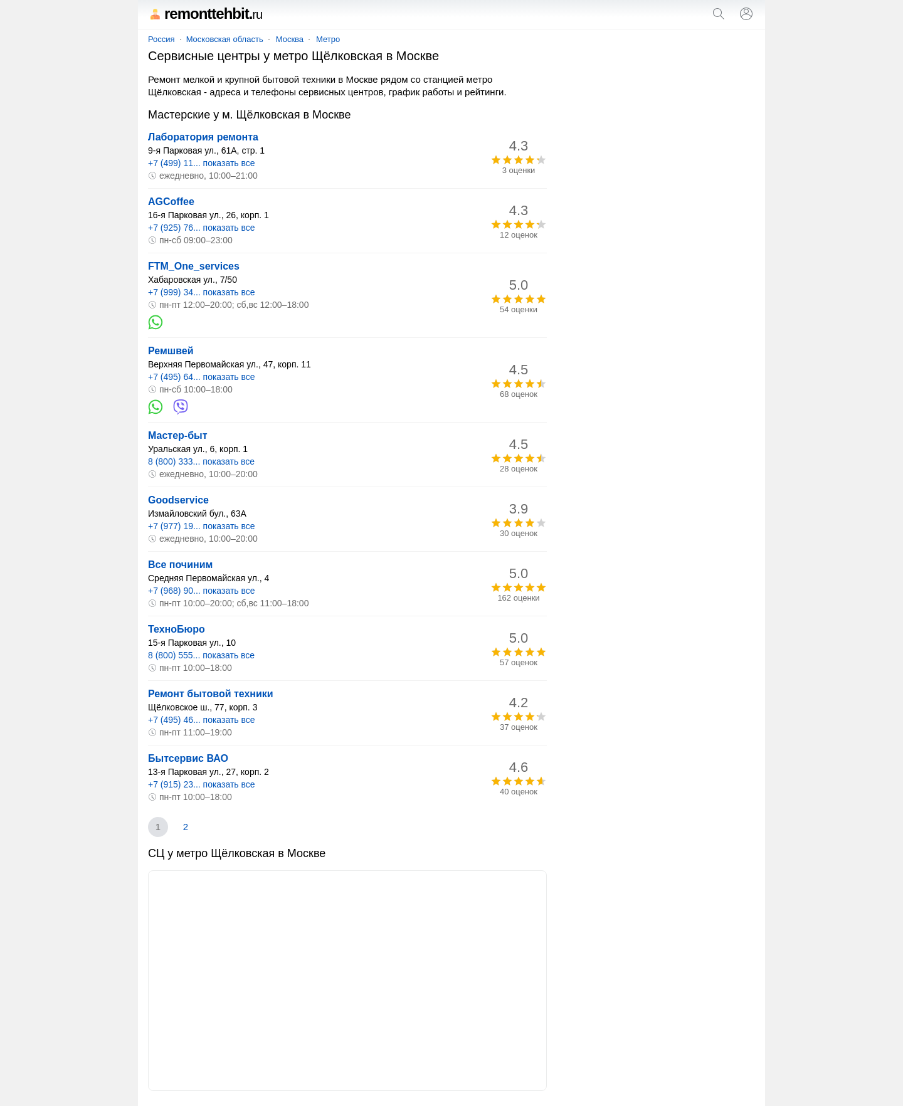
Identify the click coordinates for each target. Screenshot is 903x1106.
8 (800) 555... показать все (201, 655)
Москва (290, 39)
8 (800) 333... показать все (201, 461)
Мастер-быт (178, 435)
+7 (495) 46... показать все (201, 720)
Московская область (224, 39)
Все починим (180, 564)
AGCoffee (171, 201)
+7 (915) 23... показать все (201, 784)
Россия (161, 39)
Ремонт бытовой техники (210, 693)
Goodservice (178, 500)
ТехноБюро (176, 629)
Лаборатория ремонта (203, 137)
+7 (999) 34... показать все (201, 292)
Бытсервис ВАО (188, 758)
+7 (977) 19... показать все (201, 526)
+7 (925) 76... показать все (201, 228)
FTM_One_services (194, 266)
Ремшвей (171, 350)
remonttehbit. (205, 13)
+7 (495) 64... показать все (201, 377)
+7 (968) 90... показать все (201, 591)
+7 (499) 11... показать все (201, 163)
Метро (328, 39)
